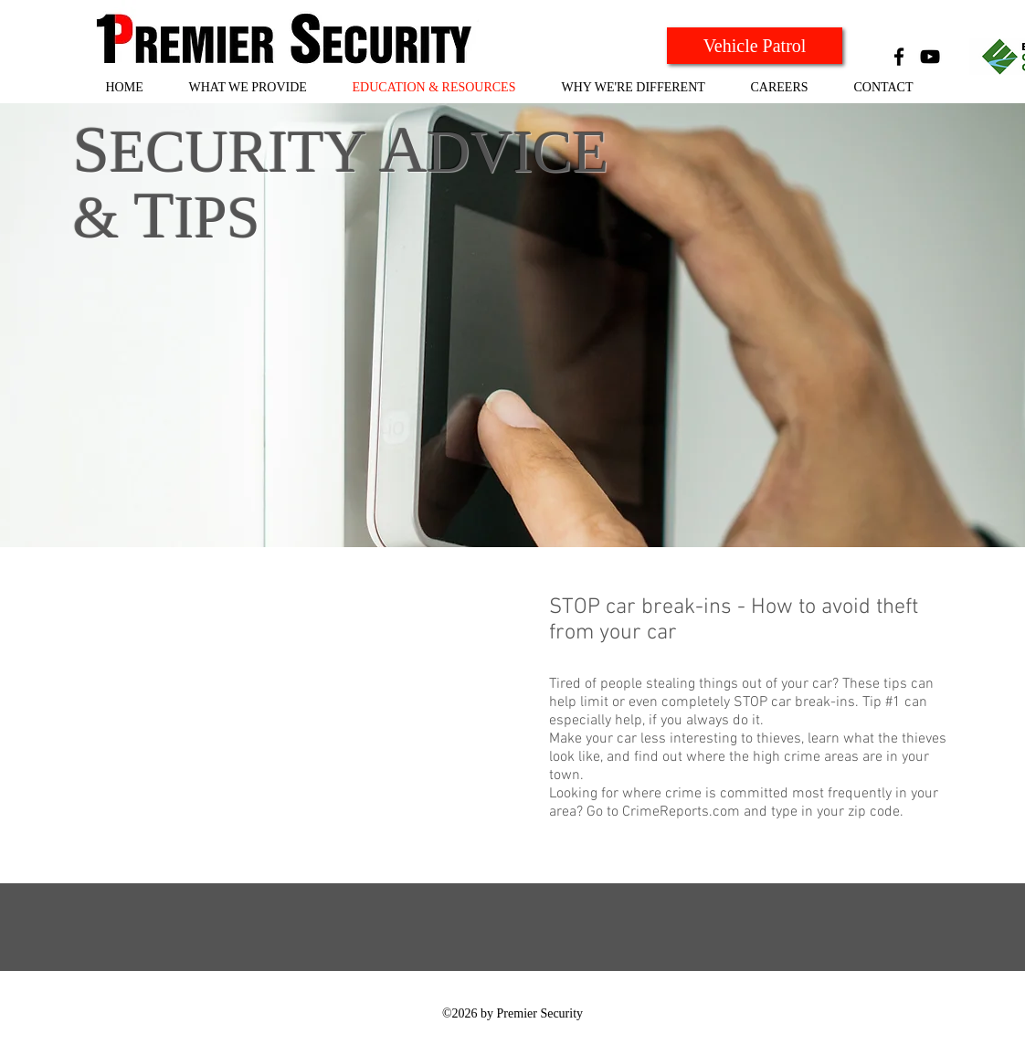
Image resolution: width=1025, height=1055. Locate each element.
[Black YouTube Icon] (930, 57)
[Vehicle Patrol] (754, 45)
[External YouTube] (302, 722)
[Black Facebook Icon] (899, 57)
